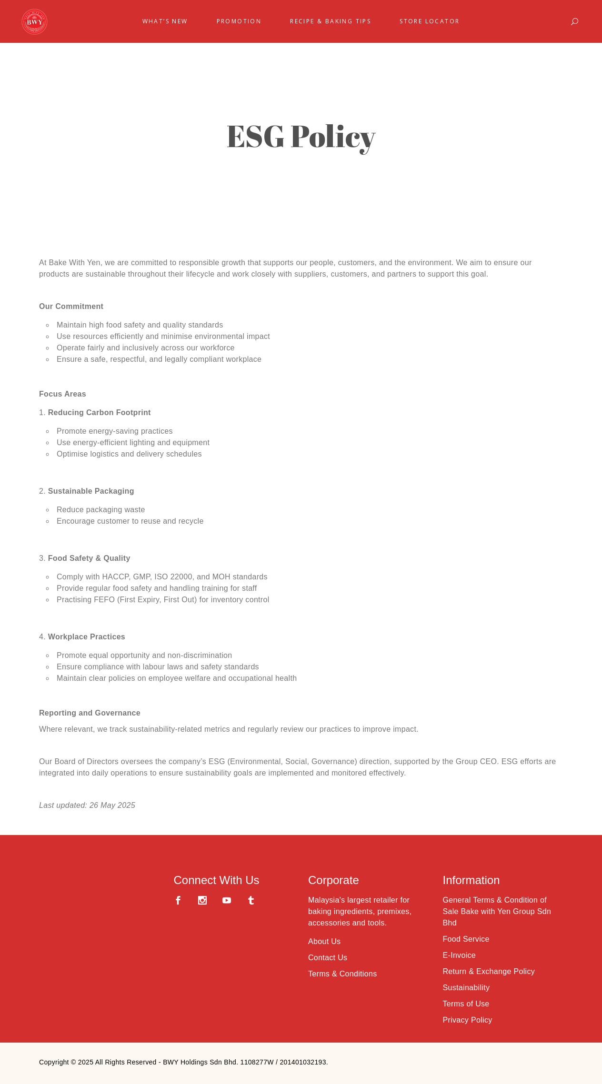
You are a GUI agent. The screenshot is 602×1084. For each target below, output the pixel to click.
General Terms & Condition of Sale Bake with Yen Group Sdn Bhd (497, 911)
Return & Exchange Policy (489, 971)
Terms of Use (466, 1004)
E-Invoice (459, 955)
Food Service (466, 939)
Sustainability (466, 988)
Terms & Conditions (342, 974)
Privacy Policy (467, 1020)
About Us (324, 941)
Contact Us (327, 958)
